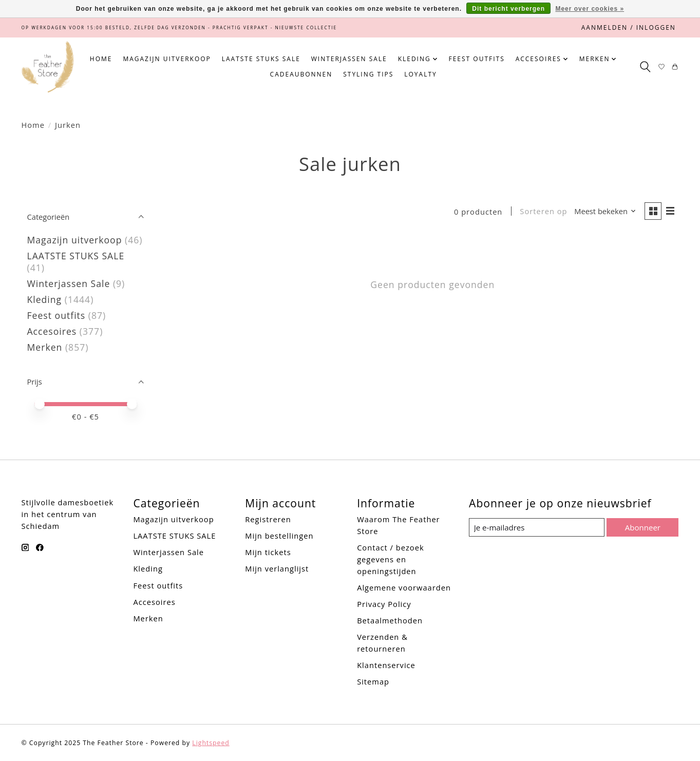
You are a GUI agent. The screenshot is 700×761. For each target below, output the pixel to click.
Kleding (44, 299)
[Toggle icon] (645, 67)
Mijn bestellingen (279, 535)
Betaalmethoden (390, 620)
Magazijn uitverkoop (167, 58)
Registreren (268, 519)
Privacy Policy (384, 604)
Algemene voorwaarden (404, 587)
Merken (45, 347)
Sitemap (373, 681)
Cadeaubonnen (301, 74)
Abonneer (642, 527)
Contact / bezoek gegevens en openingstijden (390, 559)
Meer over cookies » (589, 8)
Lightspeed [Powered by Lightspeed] (210, 742)
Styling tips (368, 74)
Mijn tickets (268, 552)
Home (101, 58)
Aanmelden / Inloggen (628, 27)
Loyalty (420, 74)
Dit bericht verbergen (508, 8)
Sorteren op (542, 211)
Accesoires (52, 331)
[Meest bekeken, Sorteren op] (604, 212)
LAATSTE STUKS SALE (261, 58)
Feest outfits (476, 58)
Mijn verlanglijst (277, 568)
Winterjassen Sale (349, 58)
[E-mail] (536, 527)
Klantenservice (386, 665)
